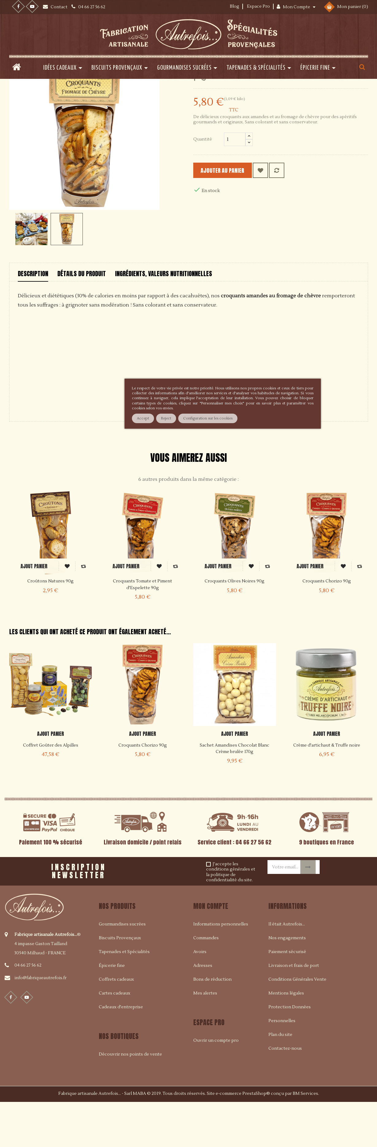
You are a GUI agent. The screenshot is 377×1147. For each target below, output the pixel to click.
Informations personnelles (220, 968)
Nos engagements (287, 982)
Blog (234, 6)
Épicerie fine (112, 1010)
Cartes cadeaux (114, 1037)
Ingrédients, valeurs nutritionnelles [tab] (163, 317)
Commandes (206, 982)
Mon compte (210, 950)
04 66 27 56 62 (27, 1009)
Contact (59, 7)
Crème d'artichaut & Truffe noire (326, 789)
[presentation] (181, 913)
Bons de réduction (212, 1023)
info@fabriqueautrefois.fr (40, 1022)
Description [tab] (33, 317)
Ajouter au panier (232, 214)
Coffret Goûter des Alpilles (50, 789)
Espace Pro (258, 6)
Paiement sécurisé (287, 996)
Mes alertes (205, 1037)
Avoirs (199, 996)
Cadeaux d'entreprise (121, 1051)
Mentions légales (286, 1037)
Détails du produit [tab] (81, 317)
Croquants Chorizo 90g (142, 789)
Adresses (202, 1010)
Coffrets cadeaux (116, 1023)
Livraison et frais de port (293, 1010)
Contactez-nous (285, 1092)
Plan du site (280, 1079)
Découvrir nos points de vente (130, 1098)
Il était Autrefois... (286, 968)
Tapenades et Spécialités (124, 996)
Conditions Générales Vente (297, 1023)
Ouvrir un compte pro (216, 1084)
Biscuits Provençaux (120, 982)
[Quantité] (234, 183)
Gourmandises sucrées (122, 968)
